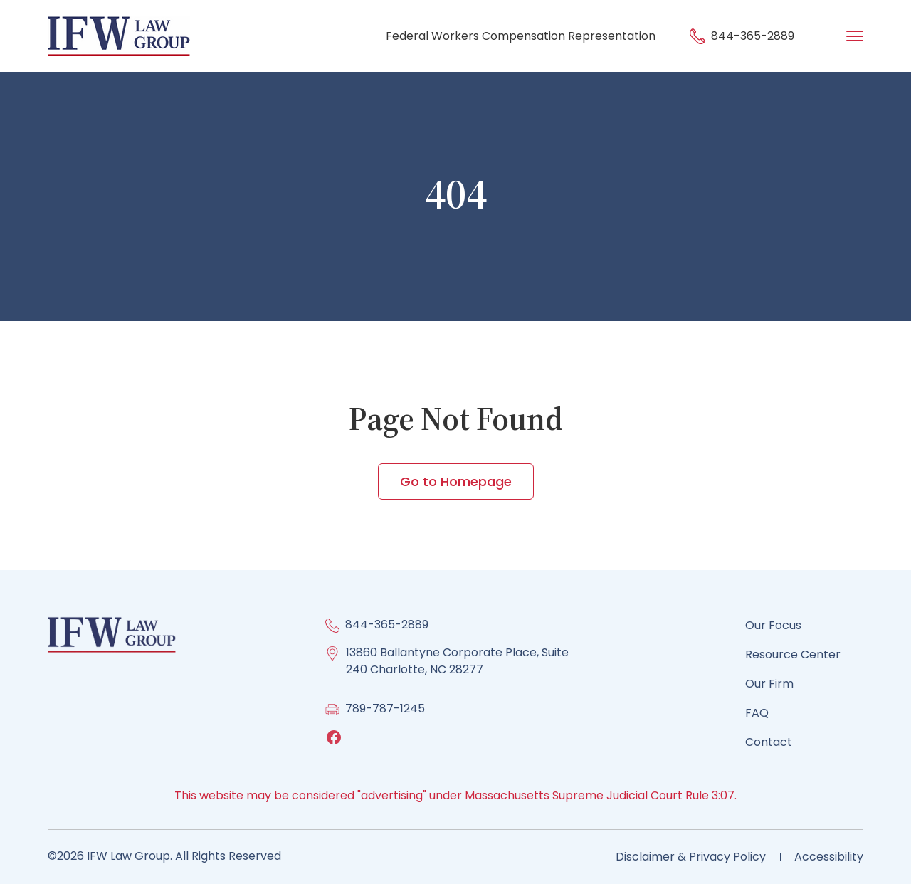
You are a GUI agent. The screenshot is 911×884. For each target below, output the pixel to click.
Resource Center (793, 654)
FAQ (757, 713)
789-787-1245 (385, 708)
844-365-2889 (742, 36)
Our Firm (769, 683)
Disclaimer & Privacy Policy (691, 856)
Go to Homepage (456, 481)
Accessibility (828, 856)
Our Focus (773, 625)
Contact (768, 742)
